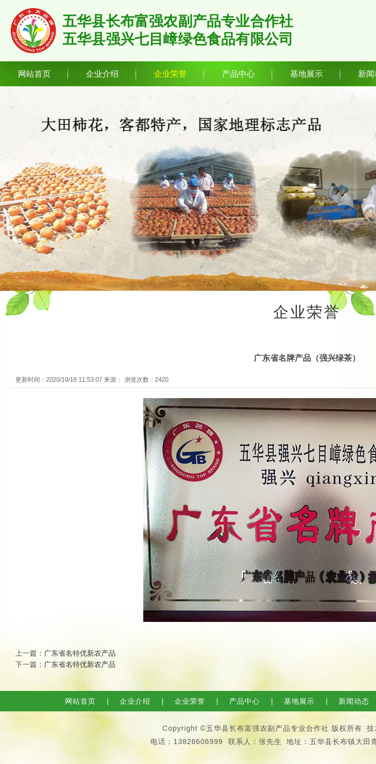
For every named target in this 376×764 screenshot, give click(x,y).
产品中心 (238, 74)
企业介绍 (102, 74)
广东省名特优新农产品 (80, 653)
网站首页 (34, 74)
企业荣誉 (170, 74)
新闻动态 (354, 701)
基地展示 (306, 74)
